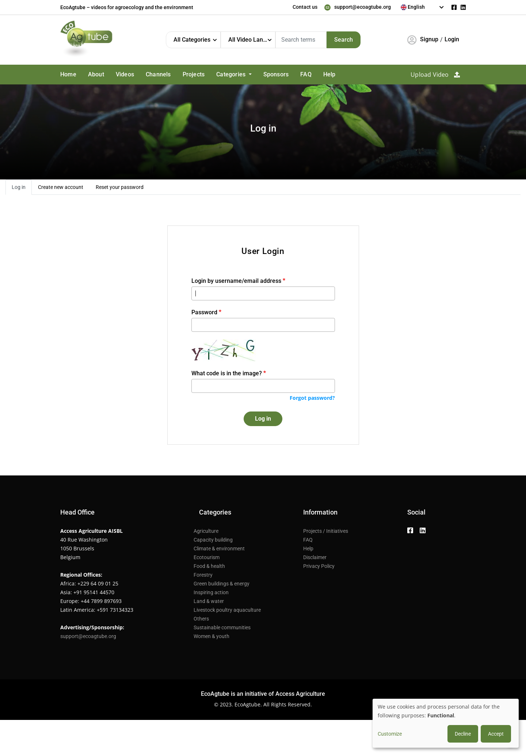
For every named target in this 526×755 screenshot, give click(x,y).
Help (329, 74)
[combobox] (422, 7)
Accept (496, 734)
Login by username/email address (236, 280)
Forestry (203, 575)
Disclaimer (315, 557)
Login (452, 39)
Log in (19, 187)
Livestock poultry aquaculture (227, 610)
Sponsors (276, 74)
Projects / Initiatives (325, 531)
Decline (463, 734)
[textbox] (422, 7)
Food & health (209, 566)
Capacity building (213, 540)
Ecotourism (207, 557)
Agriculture (206, 531)
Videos (125, 74)
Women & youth (211, 636)
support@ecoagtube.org (362, 7)
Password (204, 312)
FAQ (306, 74)
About (96, 74)
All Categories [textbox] (192, 39)
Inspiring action (211, 592)
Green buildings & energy (221, 584)
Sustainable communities (222, 627)
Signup (429, 39)
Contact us (305, 7)
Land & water (209, 601)
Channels (158, 74)
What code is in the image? (226, 373)
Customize (390, 734)
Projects (194, 74)
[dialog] (446, 723)
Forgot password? (312, 397)
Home (68, 74)
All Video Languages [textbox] (251, 39)
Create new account (60, 187)
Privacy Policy (319, 566)
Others (201, 619)
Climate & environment (219, 548)
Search (343, 39)
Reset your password (120, 187)
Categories (231, 74)
